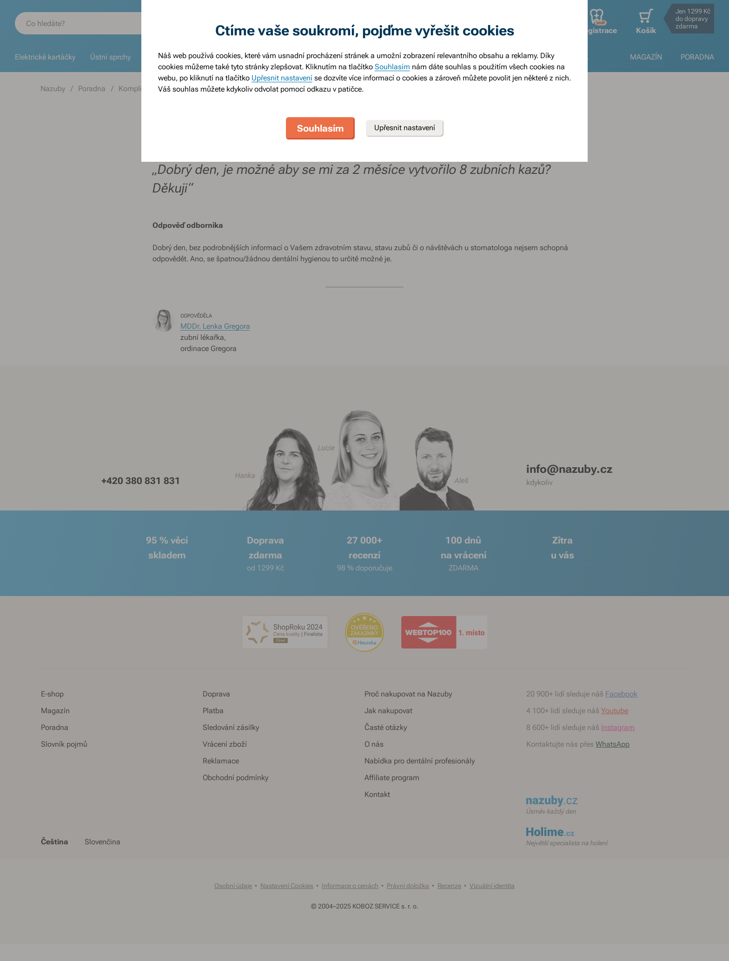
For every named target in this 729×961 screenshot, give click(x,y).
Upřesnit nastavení (282, 77)
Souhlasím (392, 66)
